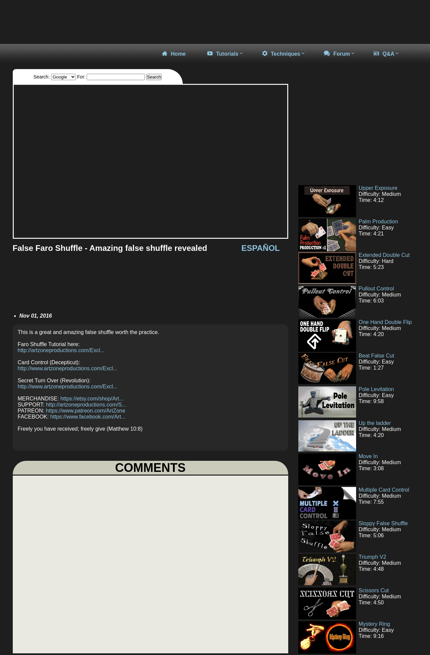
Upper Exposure (378, 188)
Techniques (284, 54)
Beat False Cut (376, 356)
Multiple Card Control (384, 490)
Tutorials (225, 54)
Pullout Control (376, 288)
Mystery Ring (374, 624)
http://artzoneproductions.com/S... (86, 404)
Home (173, 54)
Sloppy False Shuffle (383, 523)
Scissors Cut (374, 590)
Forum (339, 54)
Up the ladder (375, 423)
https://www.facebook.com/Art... (87, 417)
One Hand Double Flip (385, 322)
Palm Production (378, 221)
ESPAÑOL (261, 248)
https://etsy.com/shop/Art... (92, 398)
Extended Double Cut (384, 255)
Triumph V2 (372, 557)
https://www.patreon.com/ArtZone (85, 411)
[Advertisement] (355, 131)
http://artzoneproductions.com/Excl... (61, 350)
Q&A (387, 54)
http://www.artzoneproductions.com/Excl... (68, 368)
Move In (368, 456)
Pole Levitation (376, 389)
